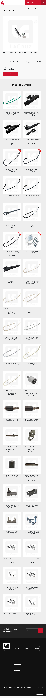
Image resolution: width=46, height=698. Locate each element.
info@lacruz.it (17, 670)
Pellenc (30, 8)
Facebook (29, 687)
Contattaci (10, 73)
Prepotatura (37, 666)
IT (38, 687)
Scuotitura (35, 8)
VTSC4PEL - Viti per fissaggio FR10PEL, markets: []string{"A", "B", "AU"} (11, 10)
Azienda (26, 648)
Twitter (33, 687)
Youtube (9, 689)
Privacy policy (16, 687)
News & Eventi (27, 652)
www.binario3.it (40, 694)
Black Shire (37, 674)
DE (42, 689)
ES (40, 689)
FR (42, 687)
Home (4, 8)
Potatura (37, 668)
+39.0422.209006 (17, 664)
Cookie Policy (23, 687)
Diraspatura (37, 664)
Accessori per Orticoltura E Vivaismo (38, 652)
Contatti (26, 656)
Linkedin (5, 689)
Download (26, 654)
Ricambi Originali (38, 678)
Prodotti (8, 8)
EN (40, 687)
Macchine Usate (38, 676)
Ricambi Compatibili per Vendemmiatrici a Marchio (19, 8)
